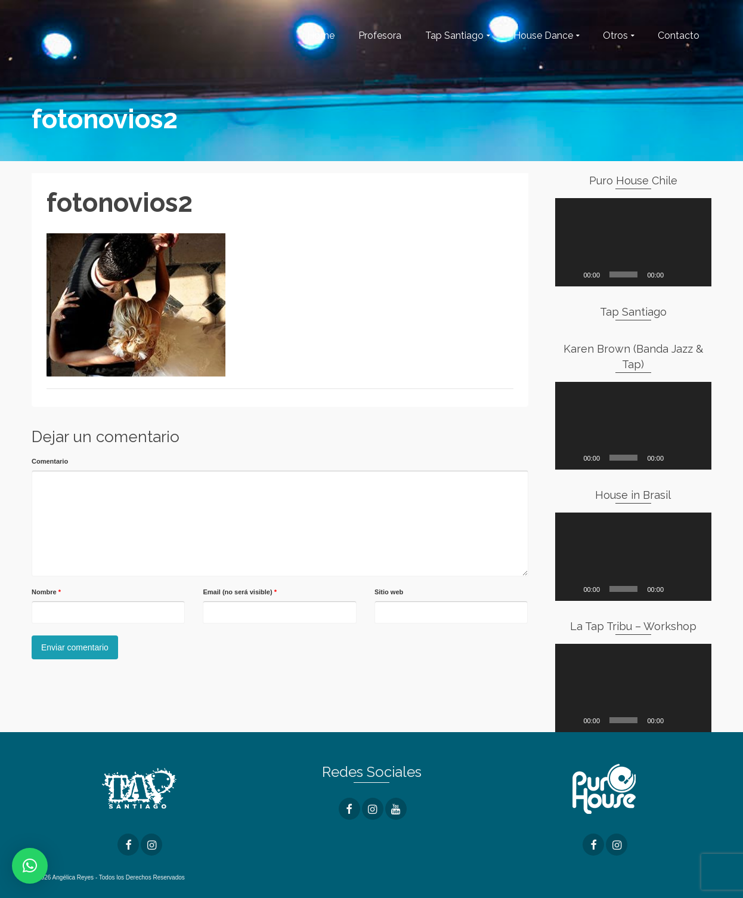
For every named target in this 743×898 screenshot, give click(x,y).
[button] (30, 866)
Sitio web (388, 591)
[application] (633, 242)
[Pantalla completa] (696, 274)
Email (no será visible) (240, 591)
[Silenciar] (677, 274)
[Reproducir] (571, 274)
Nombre (46, 591)
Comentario (50, 461)
